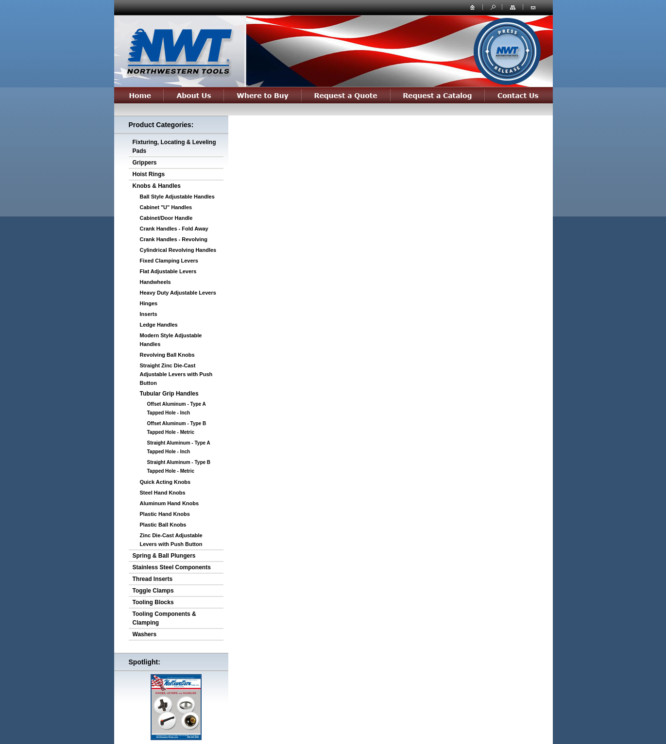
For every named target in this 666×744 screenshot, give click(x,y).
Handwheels (155, 282)
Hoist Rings (149, 174)
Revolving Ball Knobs (167, 355)
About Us (194, 95)
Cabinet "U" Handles (166, 207)
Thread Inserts (153, 579)
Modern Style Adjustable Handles (171, 339)
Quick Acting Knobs (165, 482)
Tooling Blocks (153, 602)
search (492, 6)
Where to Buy (263, 95)
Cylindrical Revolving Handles (178, 250)
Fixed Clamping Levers (169, 261)
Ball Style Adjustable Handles (177, 196)
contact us (532, 6)
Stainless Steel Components (172, 567)
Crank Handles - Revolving (173, 239)
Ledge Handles (159, 325)
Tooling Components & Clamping (164, 618)
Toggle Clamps (153, 590)
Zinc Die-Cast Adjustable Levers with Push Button (171, 539)
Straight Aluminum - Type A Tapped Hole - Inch (178, 447)
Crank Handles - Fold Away (174, 228)
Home (139, 95)
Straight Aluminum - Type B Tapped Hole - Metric (179, 467)
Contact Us (519, 95)
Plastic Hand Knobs (165, 514)
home (472, 6)
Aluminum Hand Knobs (169, 503)
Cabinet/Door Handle (166, 218)
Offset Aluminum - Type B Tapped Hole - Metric (176, 428)
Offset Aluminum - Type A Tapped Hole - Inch (176, 408)
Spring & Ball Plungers (164, 555)
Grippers (145, 162)
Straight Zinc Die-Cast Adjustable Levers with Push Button (176, 374)
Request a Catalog (438, 95)
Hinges (149, 303)
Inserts (148, 314)
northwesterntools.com (179, 49)
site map (513, 6)
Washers (145, 634)
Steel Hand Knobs (163, 493)
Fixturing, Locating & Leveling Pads (174, 146)
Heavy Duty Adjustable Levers (178, 293)
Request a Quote (346, 95)
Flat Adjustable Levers (168, 271)
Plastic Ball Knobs (163, 525)
